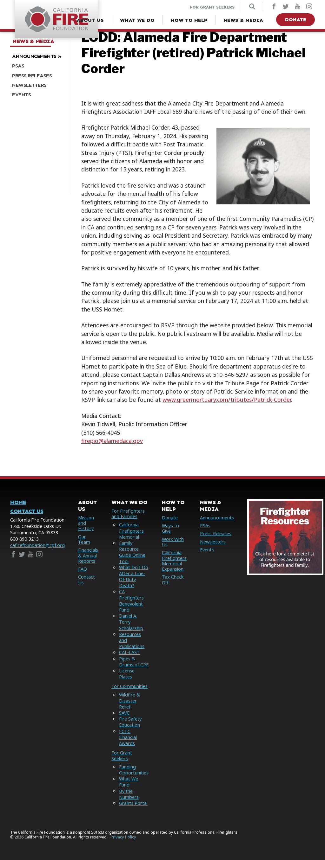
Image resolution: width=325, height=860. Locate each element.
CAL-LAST (129, 652)
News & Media (33, 41)
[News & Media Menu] (243, 20)
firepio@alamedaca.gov (112, 441)
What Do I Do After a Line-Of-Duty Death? (133, 576)
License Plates (127, 674)
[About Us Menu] (90, 20)
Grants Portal (133, 803)
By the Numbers (129, 794)
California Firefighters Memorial (131, 531)
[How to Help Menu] (189, 20)
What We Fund (128, 782)
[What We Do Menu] (137, 20)
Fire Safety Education (130, 722)
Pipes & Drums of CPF (134, 662)
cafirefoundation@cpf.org (37, 545)
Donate (295, 19)
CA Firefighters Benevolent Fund (131, 600)
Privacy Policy (123, 837)
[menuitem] (38, 56)
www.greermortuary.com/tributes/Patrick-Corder (226, 399)
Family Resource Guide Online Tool (132, 552)
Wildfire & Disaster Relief (129, 701)
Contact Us (26, 511)
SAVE (124, 713)
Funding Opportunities (134, 770)
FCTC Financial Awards (128, 737)
